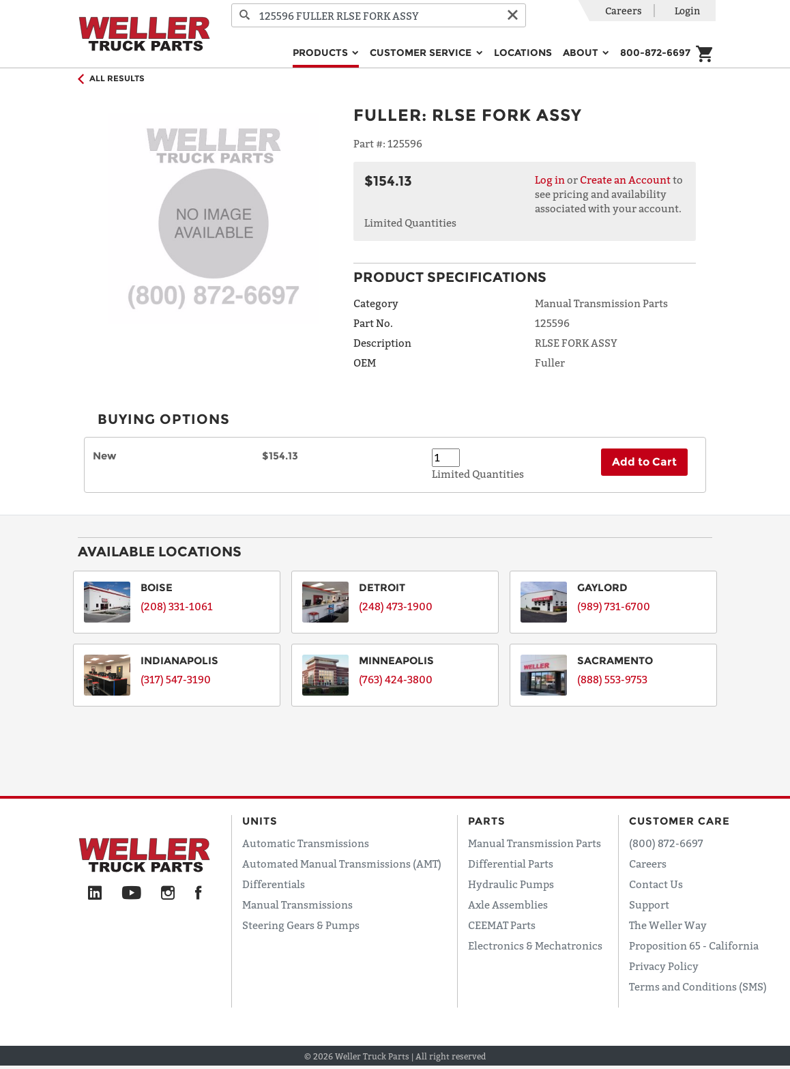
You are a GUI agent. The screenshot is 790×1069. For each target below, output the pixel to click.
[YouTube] (131, 893)
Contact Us (656, 884)
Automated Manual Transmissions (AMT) (341, 863)
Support (649, 904)
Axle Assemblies (508, 904)
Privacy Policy (664, 966)
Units (260, 820)
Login (687, 10)
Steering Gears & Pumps (301, 925)
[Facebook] (198, 893)
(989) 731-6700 (613, 606)
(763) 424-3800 (396, 679)
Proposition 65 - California (694, 945)
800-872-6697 (655, 52)
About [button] (582, 52)
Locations (523, 52)
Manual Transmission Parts (534, 843)
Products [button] (322, 52)
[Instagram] (168, 893)
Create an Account (625, 179)
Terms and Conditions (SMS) (698, 986)
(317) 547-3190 (176, 679)
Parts (487, 820)
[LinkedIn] (95, 893)
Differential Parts (510, 863)
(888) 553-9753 (612, 679)
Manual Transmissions (297, 904)
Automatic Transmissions (305, 843)
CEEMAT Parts (502, 925)
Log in (550, 179)
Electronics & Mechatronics (535, 945)
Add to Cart (644, 461)
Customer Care (679, 820)
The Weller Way (668, 925)
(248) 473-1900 (396, 606)
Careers (623, 10)
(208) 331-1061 (177, 606)
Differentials (273, 884)
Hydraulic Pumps (511, 884)
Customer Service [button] (422, 52)
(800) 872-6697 (666, 843)
